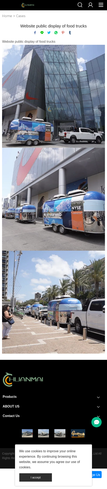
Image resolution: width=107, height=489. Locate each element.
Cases (21, 16)
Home (7, 16)
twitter (49, 33)
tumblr (70, 33)
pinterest (63, 33)
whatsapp (56, 33)
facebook (35, 33)
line (42, 33)
